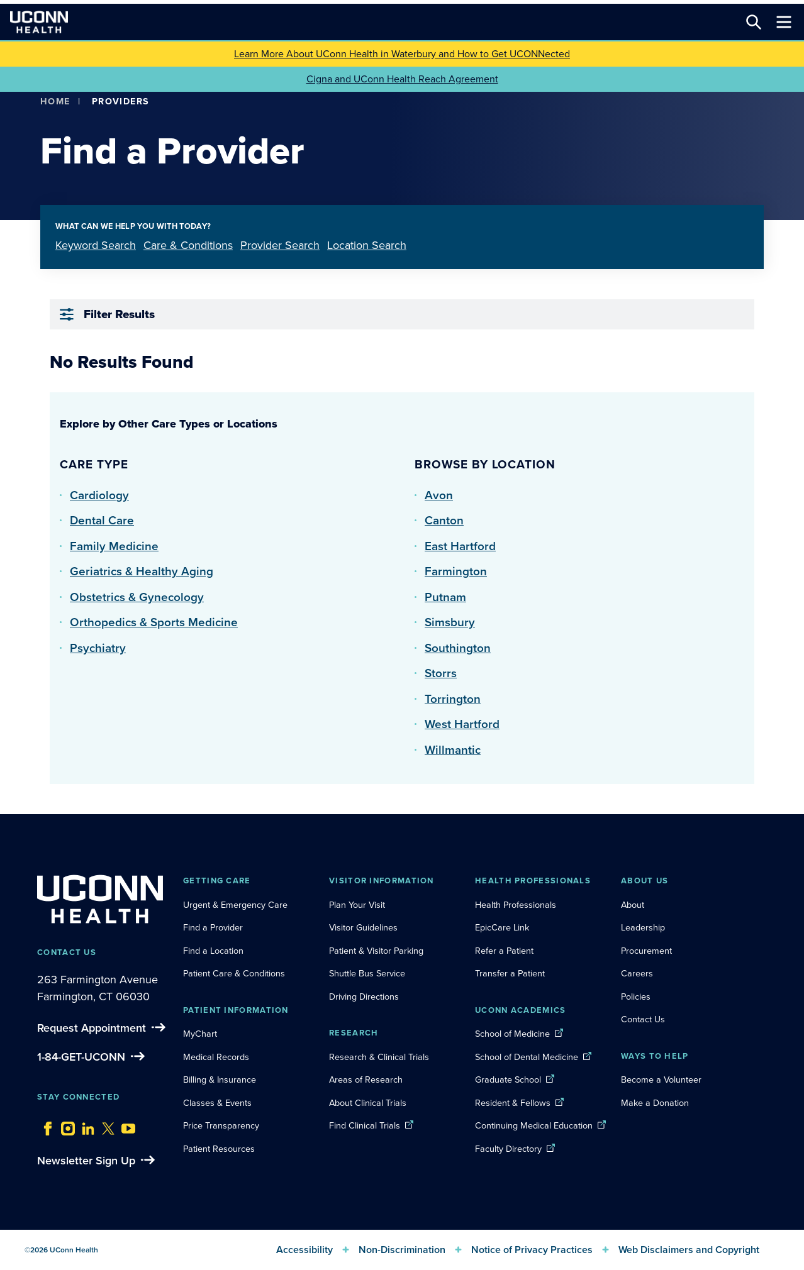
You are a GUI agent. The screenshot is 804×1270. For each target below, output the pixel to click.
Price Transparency (221, 1125)
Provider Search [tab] (280, 245)
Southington (458, 648)
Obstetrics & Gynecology (137, 597)
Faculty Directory (508, 1149)
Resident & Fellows (512, 1103)
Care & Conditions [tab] (188, 245)
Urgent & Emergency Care (235, 905)
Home (55, 101)
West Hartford (462, 724)
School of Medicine (512, 1034)
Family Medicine (114, 546)
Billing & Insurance (219, 1079)
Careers (637, 973)
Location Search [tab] (366, 245)
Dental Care (102, 520)
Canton (444, 520)
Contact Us (643, 1019)
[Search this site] (754, 22)
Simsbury (450, 622)
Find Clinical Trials (364, 1125)
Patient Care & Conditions (234, 973)
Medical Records (216, 1057)
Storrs (441, 673)
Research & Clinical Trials (379, 1057)
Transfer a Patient (510, 973)
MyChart (200, 1034)
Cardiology (99, 495)
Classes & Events (217, 1103)
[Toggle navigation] (784, 22)
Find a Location (213, 951)
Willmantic (453, 750)
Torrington (453, 699)
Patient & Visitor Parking (376, 951)
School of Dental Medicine (526, 1057)
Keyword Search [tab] (95, 245)
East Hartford (460, 546)
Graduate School (508, 1079)
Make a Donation (655, 1103)
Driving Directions (364, 996)
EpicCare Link (502, 927)
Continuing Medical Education (534, 1125)
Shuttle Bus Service (367, 973)
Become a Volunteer (661, 1079)
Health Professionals (515, 905)
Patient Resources (219, 1149)
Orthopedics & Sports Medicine (154, 622)
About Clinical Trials (367, 1103)
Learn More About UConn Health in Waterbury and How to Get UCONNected (402, 54)
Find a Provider (213, 927)
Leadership (643, 927)
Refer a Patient (504, 951)
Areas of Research (367, 1079)
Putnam (445, 597)
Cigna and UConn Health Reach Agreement (402, 79)
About (632, 905)
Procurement (646, 951)
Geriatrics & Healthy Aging (141, 571)
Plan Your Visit (357, 905)
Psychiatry (98, 648)
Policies (635, 996)
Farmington (456, 571)
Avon (439, 495)
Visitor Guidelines (363, 927)
